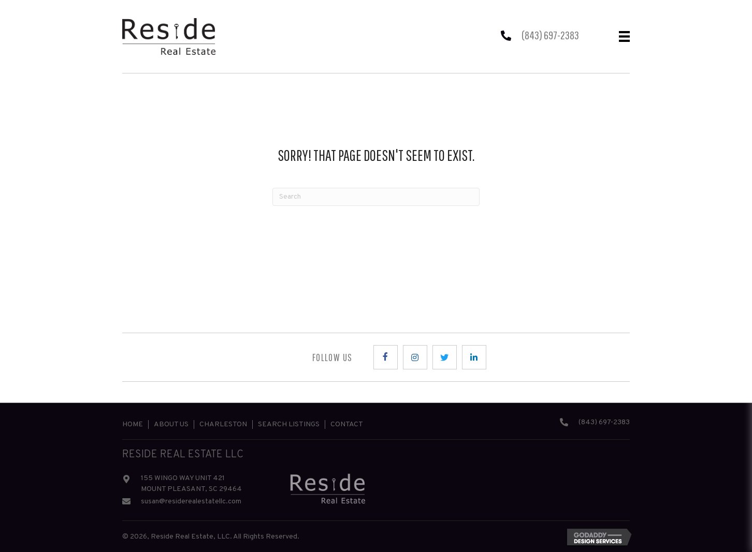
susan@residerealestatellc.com (191, 501)
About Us (171, 424)
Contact (346, 424)
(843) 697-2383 (550, 34)
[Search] (376, 197)
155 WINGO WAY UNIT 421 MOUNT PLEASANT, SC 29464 (191, 484)
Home (132, 424)
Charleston (223, 424)
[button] (385, 357)
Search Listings (289, 424)
